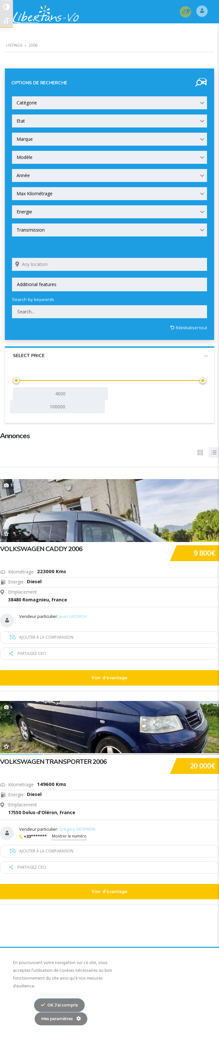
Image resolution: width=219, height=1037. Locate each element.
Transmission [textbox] (31, 230)
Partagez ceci (27, 654)
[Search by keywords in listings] (109, 312)
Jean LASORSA (73, 617)
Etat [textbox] (21, 121)
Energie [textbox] (24, 212)
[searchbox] (109, 284)
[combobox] (109, 103)
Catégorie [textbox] (27, 103)
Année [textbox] (23, 176)
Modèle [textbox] (24, 157)
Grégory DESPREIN (77, 829)
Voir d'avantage (109, 678)
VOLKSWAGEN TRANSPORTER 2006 (53, 762)
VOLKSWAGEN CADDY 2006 (41, 549)
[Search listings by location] (109, 264)
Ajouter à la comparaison (41, 637)
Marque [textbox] (25, 139)
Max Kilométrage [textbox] (35, 194)
